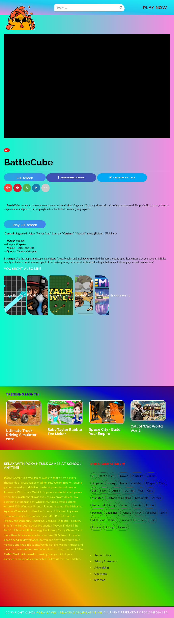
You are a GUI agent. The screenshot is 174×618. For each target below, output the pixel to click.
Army (112, 505)
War (140, 490)
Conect (124, 505)
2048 (163, 512)
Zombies (136, 483)
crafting (129, 490)
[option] (24, 421)
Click (162, 483)
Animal (116, 490)
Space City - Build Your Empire (104, 431)
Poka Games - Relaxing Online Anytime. (70, 612)
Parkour (122, 527)
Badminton (112, 512)
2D (113, 475)
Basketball (98, 505)
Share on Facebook (71, 177)
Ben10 (103, 520)
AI (93, 520)
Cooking (126, 497)
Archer (150, 505)
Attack (156, 497)
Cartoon (112, 497)
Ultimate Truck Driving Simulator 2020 (21, 435)
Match (104, 490)
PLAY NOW (155, 7)
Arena (123, 483)
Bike (113, 520)
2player (123, 475)
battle (103, 475)
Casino (124, 520)
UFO (138, 512)
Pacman (97, 512)
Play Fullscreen (25, 225)
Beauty (137, 505)
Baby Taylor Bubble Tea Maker (64, 432)
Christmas (139, 520)
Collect (151, 475)
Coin (152, 520)
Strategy (137, 475)
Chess (127, 512)
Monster (97, 497)
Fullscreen (24, 178)
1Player (150, 483)
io (7, 150)
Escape (96, 527)
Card (150, 490)
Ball (94, 490)
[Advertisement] (34, 369)
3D (94, 475)
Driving (111, 483)
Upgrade (97, 483)
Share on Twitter (122, 177)
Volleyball (151, 512)
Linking (109, 527)
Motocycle (141, 497)
